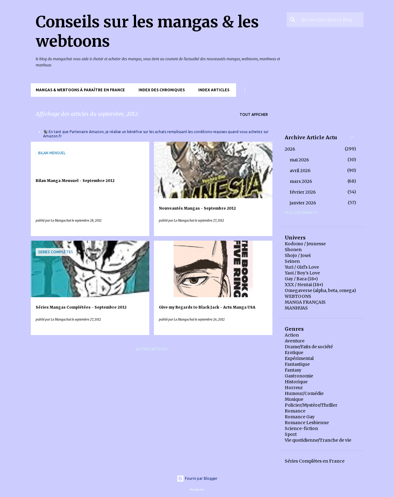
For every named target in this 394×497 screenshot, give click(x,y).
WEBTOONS (298, 296)
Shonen (293, 249)
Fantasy (293, 370)
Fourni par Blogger (197, 478)
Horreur (294, 387)
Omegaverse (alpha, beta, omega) (320, 290)
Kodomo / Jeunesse (305, 244)
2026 (290, 149)
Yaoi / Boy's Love (302, 273)
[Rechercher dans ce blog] (331, 19)
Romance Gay (300, 417)
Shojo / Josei (298, 255)
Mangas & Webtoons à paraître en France (80, 90)
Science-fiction (301, 428)
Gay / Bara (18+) (301, 279)
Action (292, 335)
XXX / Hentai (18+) (304, 284)
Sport (291, 434)
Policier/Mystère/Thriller (311, 405)
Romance (295, 411)
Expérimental (299, 358)
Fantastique (297, 364)
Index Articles (213, 90)
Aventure (294, 341)
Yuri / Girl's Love (302, 267)
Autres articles (152, 349)
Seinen (292, 261)
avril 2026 (300, 170)
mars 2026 (301, 181)
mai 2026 (299, 160)
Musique (294, 399)
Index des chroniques (162, 90)
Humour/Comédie (304, 393)
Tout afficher (253, 114)
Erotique (294, 352)
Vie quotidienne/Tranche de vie (318, 440)
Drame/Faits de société (309, 346)
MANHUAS (296, 308)
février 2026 (303, 192)
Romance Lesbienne (307, 422)
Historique (296, 382)
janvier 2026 (303, 203)
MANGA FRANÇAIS (305, 302)
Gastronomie (299, 376)
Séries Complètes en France (314, 461)
